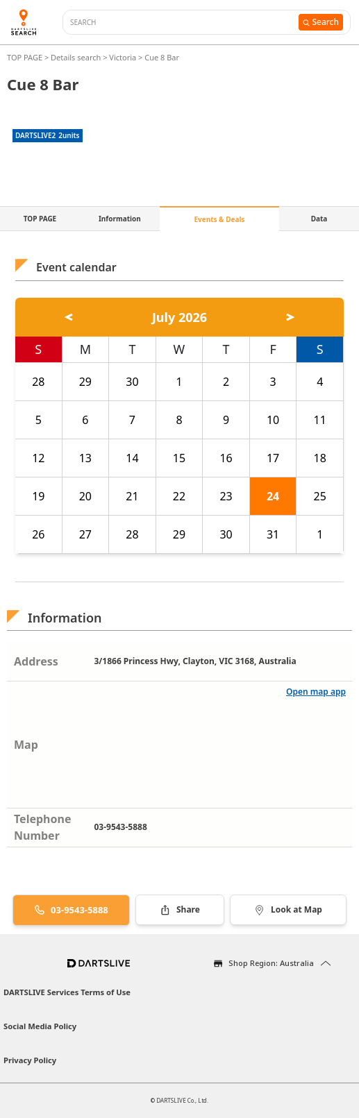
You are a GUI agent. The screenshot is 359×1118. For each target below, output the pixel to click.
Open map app (316, 691)
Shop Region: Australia (271, 963)
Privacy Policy (29, 1060)
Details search (77, 57)
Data (319, 218)
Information (120, 218)
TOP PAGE (25, 57)
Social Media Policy (39, 1026)
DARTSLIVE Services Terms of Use (67, 992)
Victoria (122, 57)
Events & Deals (219, 219)
